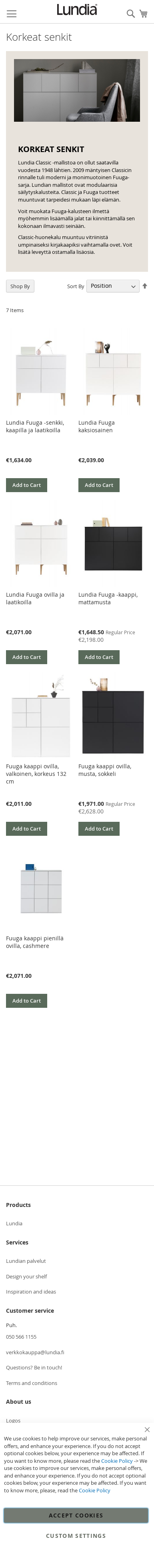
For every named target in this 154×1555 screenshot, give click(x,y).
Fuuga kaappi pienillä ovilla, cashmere (35, 942)
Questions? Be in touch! (34, 1367)
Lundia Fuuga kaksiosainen (96, 426)
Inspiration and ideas (31, 1291)
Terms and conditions (31, 1383)
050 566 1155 (21, 1336)
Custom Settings (76, 1535)
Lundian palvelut (26, 1260)
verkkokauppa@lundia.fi (35, 1352)
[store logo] (77, 9)
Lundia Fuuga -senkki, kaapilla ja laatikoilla (35, 426)
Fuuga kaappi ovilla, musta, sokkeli (104, 770)
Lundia (14, 1223)
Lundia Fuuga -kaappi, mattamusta (108, 598)
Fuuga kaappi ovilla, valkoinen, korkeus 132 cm (36, 773)
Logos (13, 1420)
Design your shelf (26, 1276)
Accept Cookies (76, 1515)
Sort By (75, 285)
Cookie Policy (117, 1460)
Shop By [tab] (20, 286)
